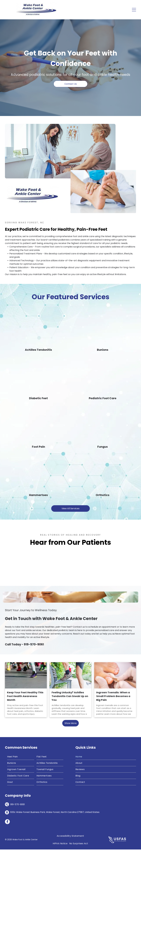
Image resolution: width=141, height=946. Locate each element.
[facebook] (7, 918)
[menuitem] (20, 853)
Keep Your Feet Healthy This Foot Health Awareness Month (25, 792)
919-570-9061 (34, 741)
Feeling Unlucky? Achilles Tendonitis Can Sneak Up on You (70, 792)
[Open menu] (134, 10)
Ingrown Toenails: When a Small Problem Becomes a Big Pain (113, 792)
